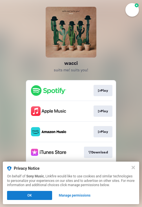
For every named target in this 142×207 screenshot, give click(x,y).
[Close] (133, 167)
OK (29, 195)
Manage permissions (75, 195)
